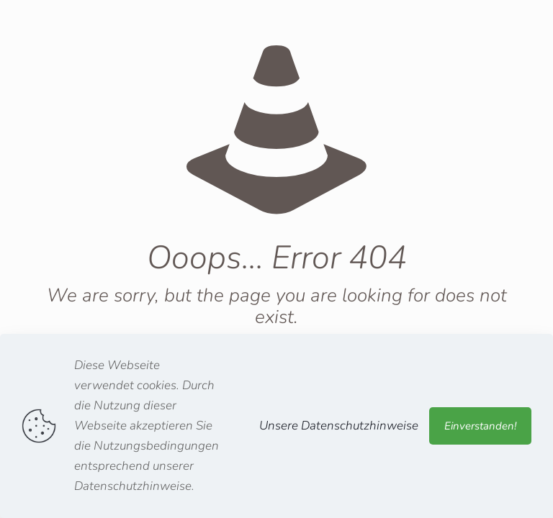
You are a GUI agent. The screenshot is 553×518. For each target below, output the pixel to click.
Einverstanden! (480, 426)
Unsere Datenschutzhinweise (338, 425)
